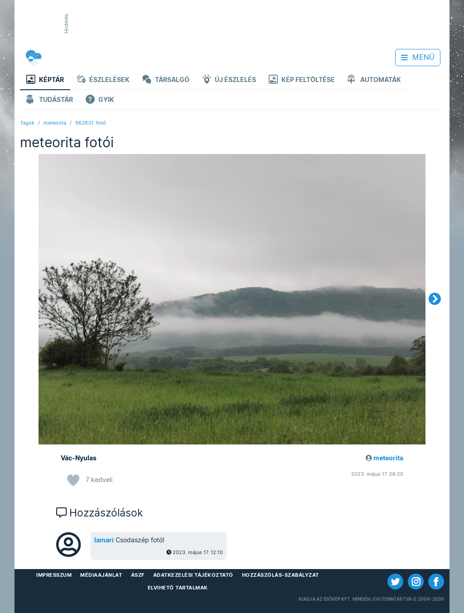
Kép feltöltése (302, 80)
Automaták (374, 80)
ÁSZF (138, 575)
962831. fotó (90, 123)
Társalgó (165, 80)
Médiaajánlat (101, 575)
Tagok (27, 123)
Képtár (45, 80)
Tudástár (49, 100)
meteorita (55, 123)
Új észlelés (229, 80)
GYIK (100, 100)
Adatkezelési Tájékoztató (193, 575)
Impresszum (54, 575)
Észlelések (103, 80)
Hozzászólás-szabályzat (280, 575)
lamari (104, 540)
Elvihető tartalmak (178, 587)
